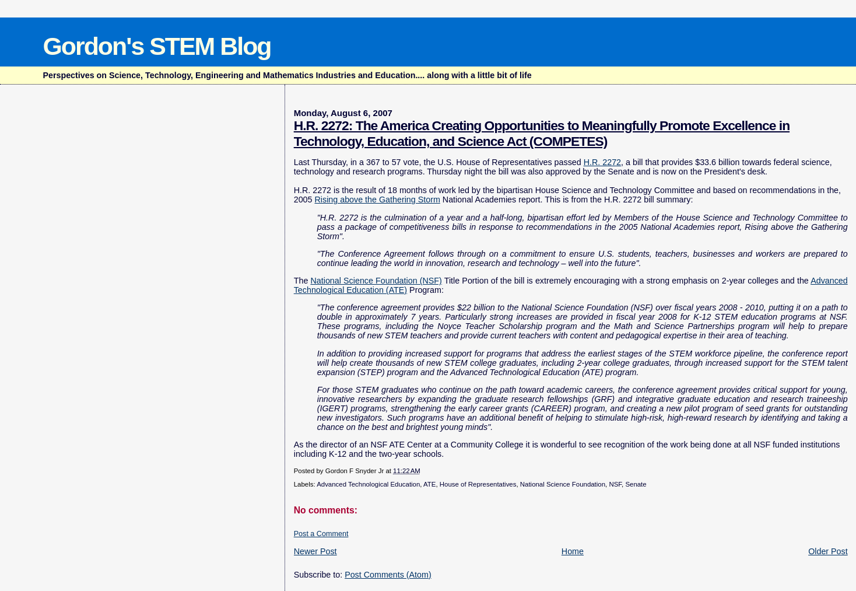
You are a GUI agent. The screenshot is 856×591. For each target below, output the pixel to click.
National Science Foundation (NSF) (375, 280)
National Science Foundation (562, 484)
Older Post (828, 551)
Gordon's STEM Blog (157, 46)
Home (573, 551)
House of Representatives (478, 484)
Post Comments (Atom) (388, 574)
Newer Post (315, 551)
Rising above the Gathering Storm (377, 199)
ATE (429, 484)
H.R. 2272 (602, 162)
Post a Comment (321, 534)
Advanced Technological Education (368, 484)
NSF (615, 484)
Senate (635, 484)
